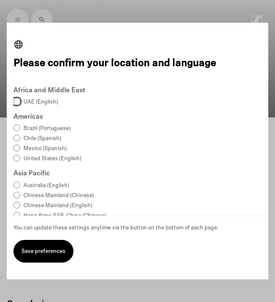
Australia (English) (46, 185)
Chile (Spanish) (42, 138)
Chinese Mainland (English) (58, 205)
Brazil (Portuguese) (47, 128)
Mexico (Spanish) (45, 148)
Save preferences (43, 251)
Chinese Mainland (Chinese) (59, 195)
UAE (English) (41, 102)
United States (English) (52, 158)
